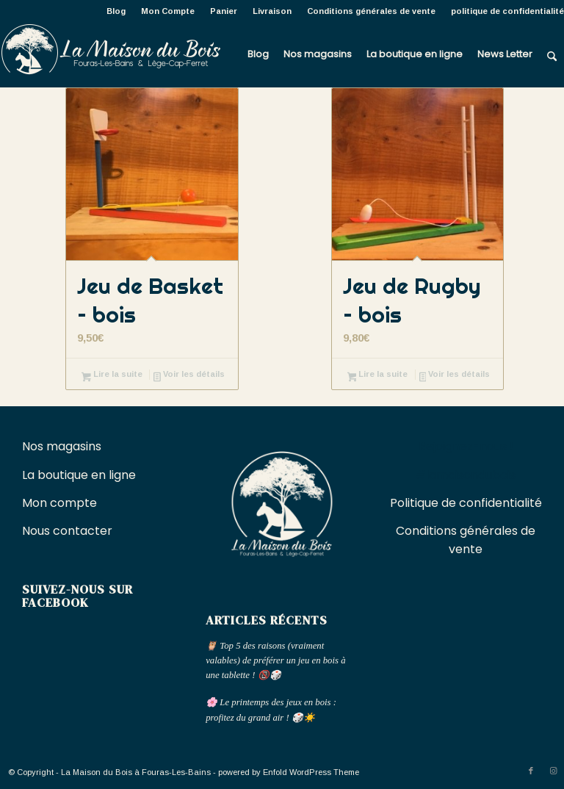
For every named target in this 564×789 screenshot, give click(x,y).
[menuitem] (116, 11)
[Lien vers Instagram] (553, 771)
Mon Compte (168, 11)
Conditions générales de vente (371, 11)
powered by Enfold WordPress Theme (288, 772)
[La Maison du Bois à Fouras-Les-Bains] (110, 54)
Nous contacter (68, 530)
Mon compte (59, 502)
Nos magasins (61, 446)
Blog (116, 11)
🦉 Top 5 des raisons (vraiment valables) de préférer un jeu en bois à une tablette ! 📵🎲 (275, 660)
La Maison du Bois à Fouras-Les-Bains (136, 772)
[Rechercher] (552, 54)
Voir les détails (189, 375)
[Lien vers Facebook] (531, 771)
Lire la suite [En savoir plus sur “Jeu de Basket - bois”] (112, 375)
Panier (223, 11)
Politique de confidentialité (466, 502)
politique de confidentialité (507, 11)
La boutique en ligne (80, 474)
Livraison (272, 11)
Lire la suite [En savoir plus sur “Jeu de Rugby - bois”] (377, 375)
